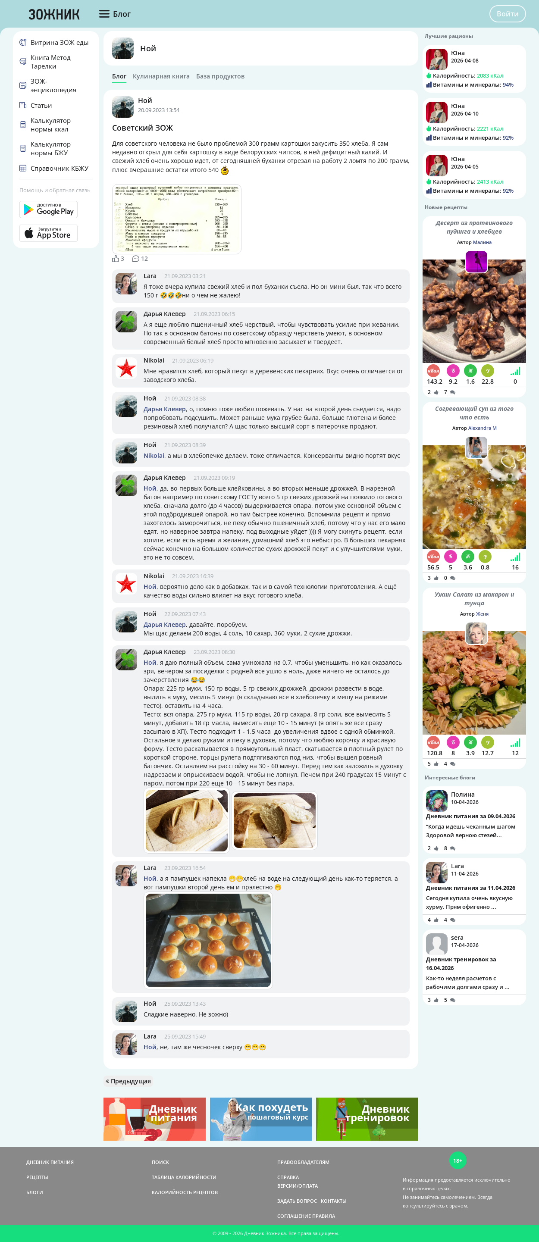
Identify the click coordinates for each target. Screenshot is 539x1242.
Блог (119, 76)
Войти (508, 14)
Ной (148, 48)
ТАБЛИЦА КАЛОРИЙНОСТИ (184, 1177)
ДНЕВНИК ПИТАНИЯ (50, 1162)
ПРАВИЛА (323, 1216)
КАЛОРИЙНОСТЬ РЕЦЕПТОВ (185, 1192)
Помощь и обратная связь (55, 190)
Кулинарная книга (161, 76)
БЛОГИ (34, 1192)
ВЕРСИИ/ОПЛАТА (297, 1186)
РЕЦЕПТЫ (37, 1177)
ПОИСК (160, 1162)
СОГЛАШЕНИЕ (294, 1216)
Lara (150, 276)
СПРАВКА (288, 1177)
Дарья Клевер (165, 314)
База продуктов (220, 76)
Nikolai (154, 360)
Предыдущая (128, 1081)
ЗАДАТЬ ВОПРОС (297, 1201)
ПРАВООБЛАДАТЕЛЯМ (303, 1162)
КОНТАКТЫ (334, 1201)
